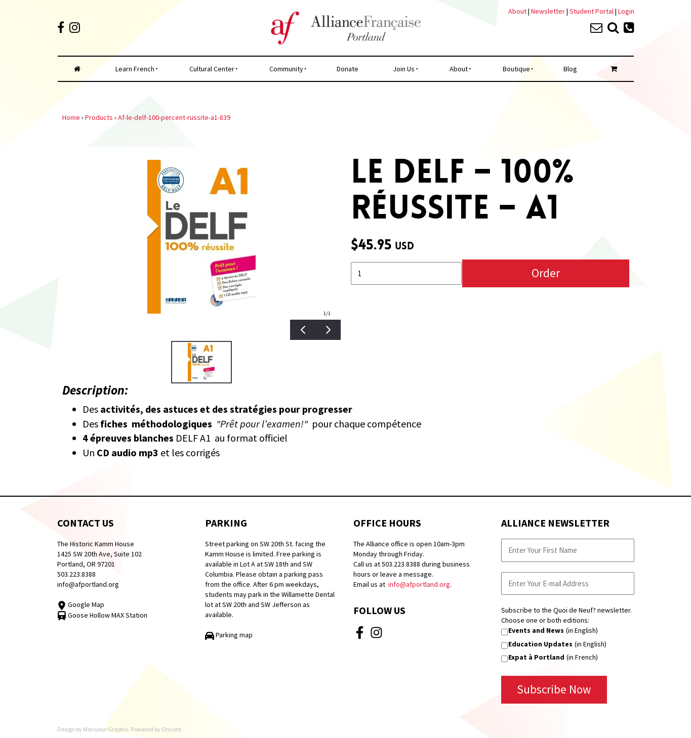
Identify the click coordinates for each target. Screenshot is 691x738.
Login (626, 11)
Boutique (516, 68)
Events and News (536, 630)
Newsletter (548, 11)
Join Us (404, 68)
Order (546, 273)
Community (286, 68)
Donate (347, 68)
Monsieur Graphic (106, 729)
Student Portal (592, 11)
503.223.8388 (76, 574)
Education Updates (540, 643)
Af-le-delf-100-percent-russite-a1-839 (174, 117)
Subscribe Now (554, 689)
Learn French (134, 68)
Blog (570, 68)
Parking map (229, 634)
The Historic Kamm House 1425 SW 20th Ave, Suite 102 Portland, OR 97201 (99, 554)
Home (71, 117)
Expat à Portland (536, 657)
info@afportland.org (88, 584)
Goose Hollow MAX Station (102, 615)
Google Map (80, 604)
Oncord (171, 729)
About (517, 11)
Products (99, 117)
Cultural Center (211, 68)
